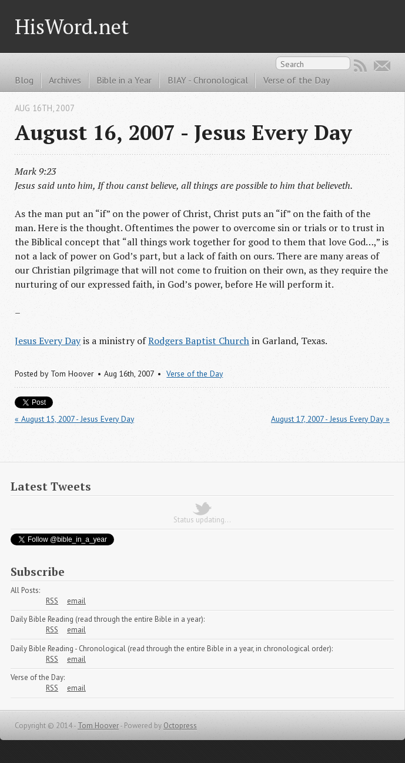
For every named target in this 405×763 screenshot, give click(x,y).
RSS (360, 65)
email (76, 601)
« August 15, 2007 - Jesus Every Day (74, 419)
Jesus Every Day (48, 340)
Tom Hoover (98, 726)
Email (382, 65)
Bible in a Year (124, 80)
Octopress (180, 726)
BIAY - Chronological (208, 80)
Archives (65, 80)
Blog (24, 80)
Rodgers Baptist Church (198, 340)
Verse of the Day (296, 80)
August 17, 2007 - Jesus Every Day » (330, 419)
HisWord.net (72, 26)
